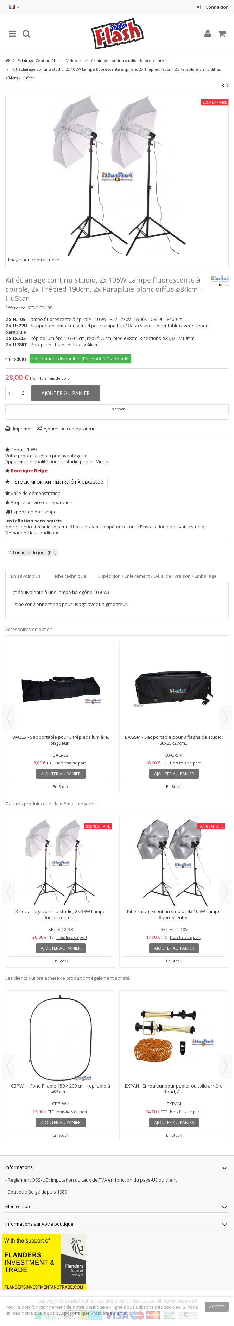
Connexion (216, 7)
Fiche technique (69, 576)
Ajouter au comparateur (69, 429)
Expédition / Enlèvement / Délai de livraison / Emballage (157, 576)
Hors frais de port (53, 378)
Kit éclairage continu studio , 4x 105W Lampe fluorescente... (174, 914)
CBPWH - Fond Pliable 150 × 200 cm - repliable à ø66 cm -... (60, 1089)
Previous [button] (8, 717)
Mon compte (18, 1206)
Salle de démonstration (36, 493)
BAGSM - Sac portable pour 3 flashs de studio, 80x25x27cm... (174, 740)
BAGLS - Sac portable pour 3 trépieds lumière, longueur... (60, 740)
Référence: (15, 307)
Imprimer (22, 429)
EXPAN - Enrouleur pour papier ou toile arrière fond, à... (174, 1089)
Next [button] (225, 717)
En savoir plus (26, 576)
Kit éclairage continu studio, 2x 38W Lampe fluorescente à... (60, 914)
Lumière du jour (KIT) (34, 552)
